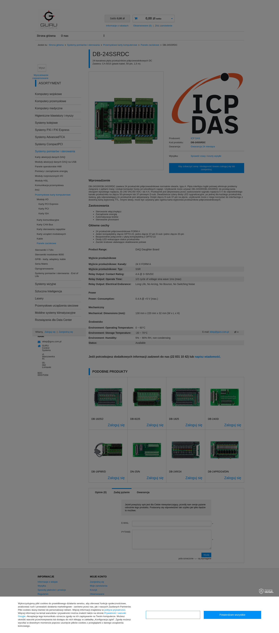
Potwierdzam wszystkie (232, 614)
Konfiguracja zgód (173, 614)
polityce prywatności (114, 610)
